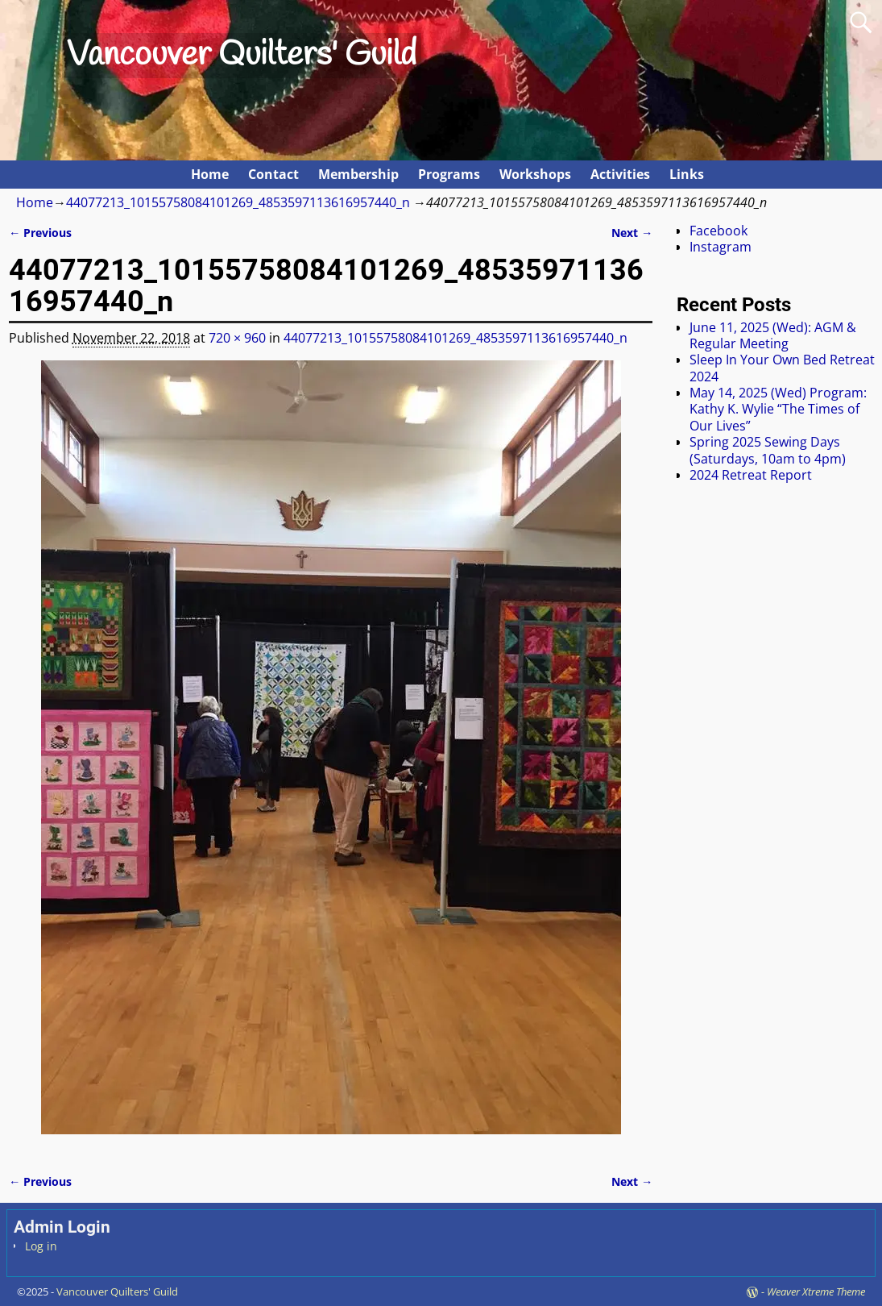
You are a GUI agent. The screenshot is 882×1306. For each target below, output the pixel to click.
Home (210, 174)
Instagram (720, 247)
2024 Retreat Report (750, 475)
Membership (358, 174)
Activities (620, 174)
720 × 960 (237, 338)
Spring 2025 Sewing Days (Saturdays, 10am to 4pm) (767, 450)
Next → (631, 232)
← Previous (40, 232)
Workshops (535, 174)
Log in (41, 1246)
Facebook (718, 230)
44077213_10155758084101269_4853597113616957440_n (238, 202)
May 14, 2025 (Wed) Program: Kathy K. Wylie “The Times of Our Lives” (778, 409)
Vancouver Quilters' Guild (241, 55)
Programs (449, 174)
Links (686, 174)
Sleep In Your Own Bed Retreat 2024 (782, 368)
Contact (273, 174)
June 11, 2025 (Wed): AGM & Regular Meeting (772, 335)
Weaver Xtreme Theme (816, 1291)
